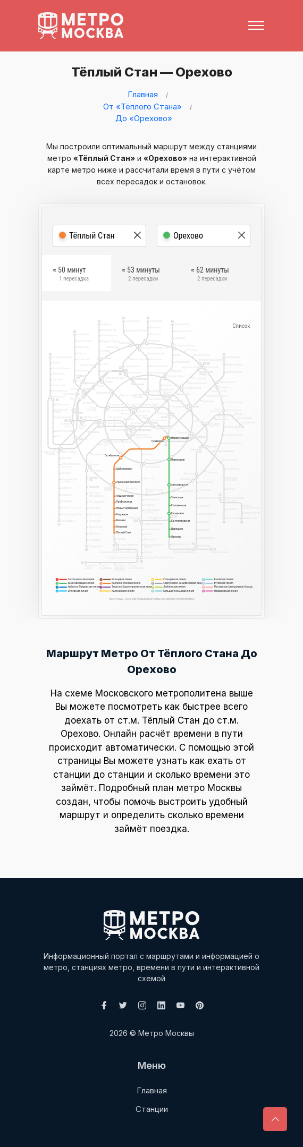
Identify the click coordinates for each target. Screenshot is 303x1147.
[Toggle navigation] (256, 25)
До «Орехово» (143, 118)
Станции (152, 1109)
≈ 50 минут (71, 276)
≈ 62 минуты (210, 276)
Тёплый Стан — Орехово (147, 72)
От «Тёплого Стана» (142, 106)
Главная (143, 94)
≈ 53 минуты (141, 276)
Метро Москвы (166, 1033)
